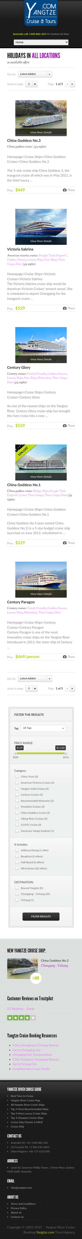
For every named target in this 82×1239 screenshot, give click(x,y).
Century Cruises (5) (32, 794)
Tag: (16, 728)
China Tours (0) (29, 776)
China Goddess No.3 (24, 140)
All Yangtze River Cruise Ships (28, 1104)
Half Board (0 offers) (32, 862)
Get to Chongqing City (27, 1050)
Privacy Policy (19, 1208)
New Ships (50, 260)
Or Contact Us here (58, 34)
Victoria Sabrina (20, 249)
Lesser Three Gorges (31, 495)
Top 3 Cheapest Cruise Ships (27, 1117)
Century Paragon (21, 602)
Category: (20, 770)
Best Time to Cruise (22, 1096)
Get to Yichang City (25, 1064)
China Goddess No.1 (24, 484)
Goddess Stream (16, 260)
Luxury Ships (35, 260)
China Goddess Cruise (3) (35, 812)
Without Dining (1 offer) (35, 850)
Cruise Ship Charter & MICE (27, 1122)
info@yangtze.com (21, 1187)
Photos (71, 190)
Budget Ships (41, 491)
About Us (16, 1212)
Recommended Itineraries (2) (37, 800)
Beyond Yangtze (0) (32, 888)
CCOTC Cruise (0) (31, 824)
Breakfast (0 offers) (32, 856)
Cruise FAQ (17, 1126)
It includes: (21, 844)
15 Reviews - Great (21, 1009)
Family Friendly (36, 374)
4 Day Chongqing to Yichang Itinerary (36, 1045)
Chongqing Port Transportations (32, 1054)
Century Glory (18, 367)
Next (72, 84)
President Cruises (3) (33, 806)
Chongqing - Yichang (54, 966)
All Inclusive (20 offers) (34, 868)
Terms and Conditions (23, 1203)
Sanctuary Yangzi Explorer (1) (37, 830)
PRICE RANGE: (23, 743)
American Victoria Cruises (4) (37, 782)
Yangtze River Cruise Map (25, 1100)
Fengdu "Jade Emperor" (53, 256)
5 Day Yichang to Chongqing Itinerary (36, 1059)
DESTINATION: (24, 882)
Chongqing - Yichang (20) (35, 894)
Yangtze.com (45, 1232)
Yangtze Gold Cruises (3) (35, 788)
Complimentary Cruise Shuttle (31, 1069)
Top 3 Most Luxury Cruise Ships (29, 1113)
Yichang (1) (27, 900)
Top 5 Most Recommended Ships (30, 1109)
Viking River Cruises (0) (34, 818)
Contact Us (17, 1216)
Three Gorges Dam (56, 495)
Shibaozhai (44, 378)
